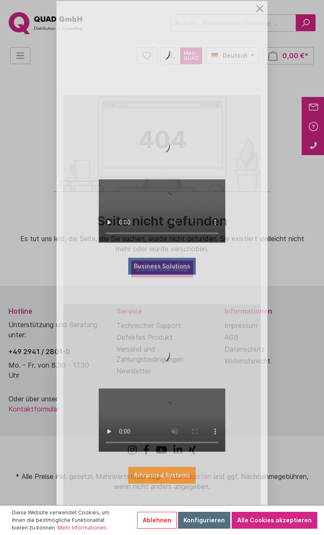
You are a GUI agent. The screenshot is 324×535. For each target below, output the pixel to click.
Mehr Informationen (81, 527)
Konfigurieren (204, 520)
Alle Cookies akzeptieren (274, 520)
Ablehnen (157, 520)
